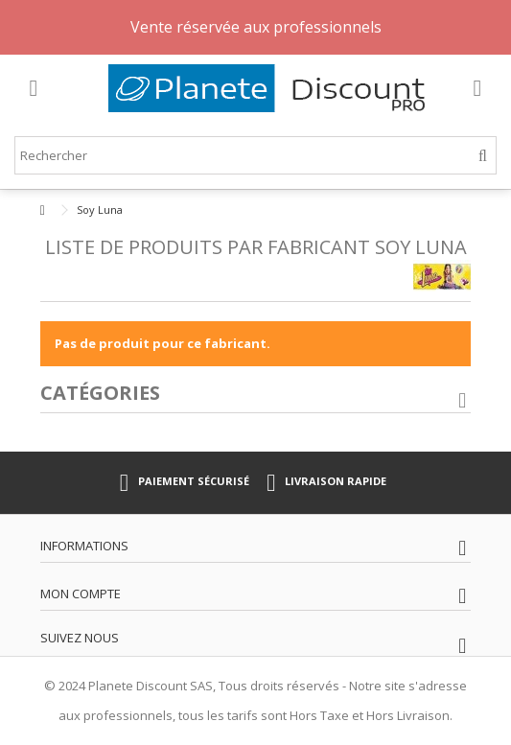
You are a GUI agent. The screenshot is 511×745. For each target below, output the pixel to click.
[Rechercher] (483, 156)
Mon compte (80, 593)
